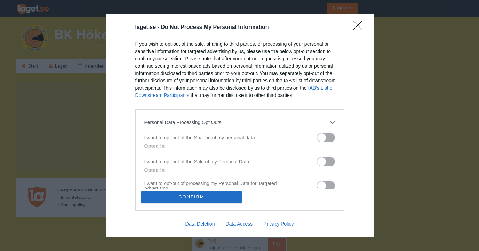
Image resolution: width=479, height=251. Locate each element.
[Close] (360, 27)
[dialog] (240, 125)
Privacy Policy (278, 224)
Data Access (239, 224)
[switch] (326, 137)
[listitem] (239, 122)
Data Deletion (200, 224)
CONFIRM (191, 196)
